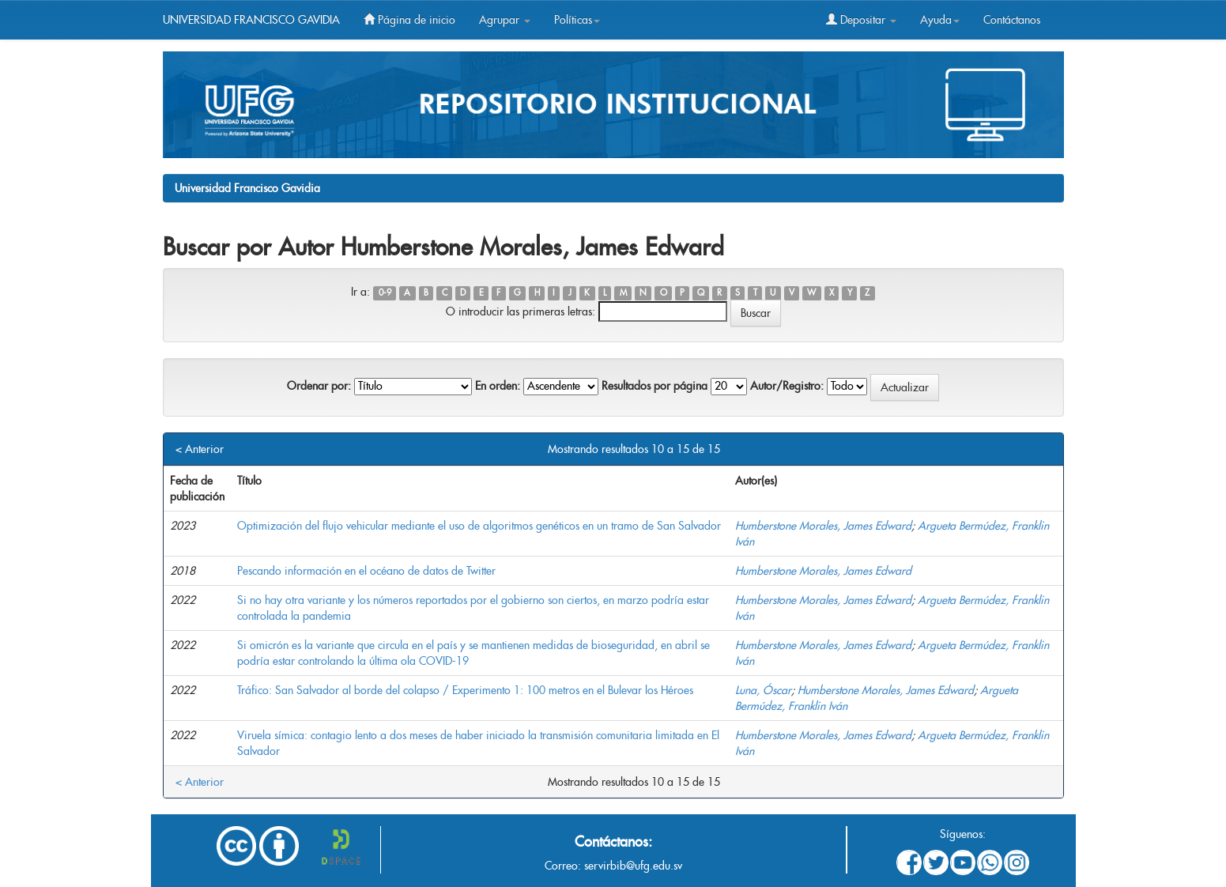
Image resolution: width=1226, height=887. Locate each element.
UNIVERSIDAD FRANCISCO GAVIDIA (251, 20)
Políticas (577, 20)
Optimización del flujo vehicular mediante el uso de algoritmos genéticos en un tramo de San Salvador (479, 526)
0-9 (385, 293)
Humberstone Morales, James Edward (823, 526)
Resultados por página (654, 386)
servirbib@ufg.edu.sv (633, 866)
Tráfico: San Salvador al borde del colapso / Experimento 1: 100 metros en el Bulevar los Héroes (465, 690)
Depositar (861, 20)
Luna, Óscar (763, 690)
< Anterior (199, 449)
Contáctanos (1011, 20)
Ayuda (940, 20)
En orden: (497, 386)
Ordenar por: (319, 386)
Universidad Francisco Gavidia (247, 188)
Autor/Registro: (787, 386)
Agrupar (504, 20)
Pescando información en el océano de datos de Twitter (366, 571)
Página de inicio (409, 20)
